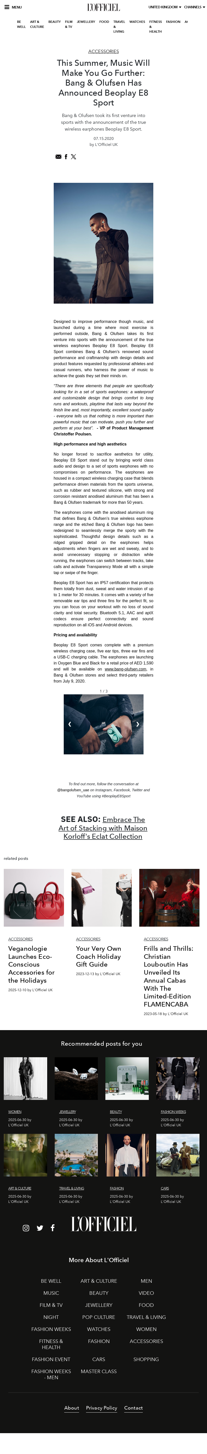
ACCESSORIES (146, 1341)
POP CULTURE (98, 1317)
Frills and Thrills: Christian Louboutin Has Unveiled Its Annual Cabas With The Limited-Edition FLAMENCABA (168, 976)
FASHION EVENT (51, 1359)
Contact (133, 1408)
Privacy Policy (101, 1408)
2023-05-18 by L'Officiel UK (166, 1014)
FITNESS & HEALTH (155, 26)
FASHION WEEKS (51, 1329)
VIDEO (146, 1293)
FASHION (173, 22)
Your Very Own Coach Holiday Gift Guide (98, 956)
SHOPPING (146, 1359)
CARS (98, 1359)
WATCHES (137, 22)
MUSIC (51, 1293)
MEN (146, 1281)
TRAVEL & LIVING (119, 26)
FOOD (104, 22)
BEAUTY (54, 22)
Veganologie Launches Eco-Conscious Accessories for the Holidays (31, 964)
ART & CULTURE (37, 24)
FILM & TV (69, 24)
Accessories (103, 51)
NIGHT (51, 1317)
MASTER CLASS (99, 1371)
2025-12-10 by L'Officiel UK (30, 990)
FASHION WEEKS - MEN (51, 1374)
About (71, 1408)
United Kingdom (164, 7)
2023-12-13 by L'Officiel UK (98, 974)
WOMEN (146, 1329)
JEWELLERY (86, 22)
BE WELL (21, 24)
